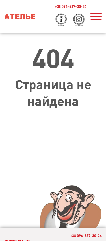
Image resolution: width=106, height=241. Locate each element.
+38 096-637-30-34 (70, 6)
